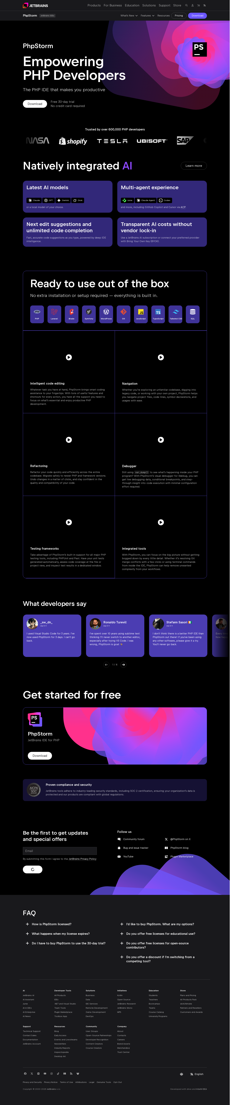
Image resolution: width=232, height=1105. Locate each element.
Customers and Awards (191, 1012)
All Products (60, 995)
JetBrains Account (32, 1044)
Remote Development (97, 1008)
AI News (27, 1016)
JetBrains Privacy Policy (82, 859)
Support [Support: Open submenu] (164, 5)
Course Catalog (156, 1012)
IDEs (56, 999)
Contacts (121, 1035)
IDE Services (92, 1004)
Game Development (96, 1012)
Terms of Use (66, 1082)
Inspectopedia (61, 1052)
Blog (56, 1031)
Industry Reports (62, 1048)
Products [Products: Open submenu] (94, 5)
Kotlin (119, 995)
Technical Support (31, 1031)
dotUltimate (186, 1004)
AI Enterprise (29, 1012)
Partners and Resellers (190, 1008)
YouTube (128, 856)
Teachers (153, 999)
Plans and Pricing (188, 995)
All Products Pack (188, 999)
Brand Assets (123, 1044)
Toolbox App (60, 1016)
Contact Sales (29, 1035)
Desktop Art (60, 1056)
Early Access (60, 1035)
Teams (152, 1008)
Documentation (30, 1039)
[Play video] (69, 357)
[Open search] (186, 5)
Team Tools (60, 1008)
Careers (121, 1039)
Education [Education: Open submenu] (132, 5)
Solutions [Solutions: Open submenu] (149, 5)
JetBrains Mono (124, 1008)
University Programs (158, 1016)
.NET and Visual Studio (65, 1004)
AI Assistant (28, 999)
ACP (183, 207)
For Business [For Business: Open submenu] (113, 5)
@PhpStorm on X (180, 839)
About (120, 1031)
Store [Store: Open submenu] (177, 5)
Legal (91, 1082)
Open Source (123, 999)
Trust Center (123, 1052)
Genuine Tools (104, 1082)
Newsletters (60, 1044)
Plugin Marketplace (181, 856)
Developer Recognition (97, 1039)
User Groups (92, 1031)
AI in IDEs (27, 1008)
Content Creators (94, 1044)
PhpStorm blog (179, 847)
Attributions (81, 1082)
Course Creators (94, 1048)
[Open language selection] (204, 5)
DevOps (89, 1016)
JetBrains (51, 1089)
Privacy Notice (51, 1082)
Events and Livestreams (65, 1039)
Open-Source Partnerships (98, 1035)
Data (88, 999)
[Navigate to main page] (35, 5)
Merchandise (123, 1048)
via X (42, 626)
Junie (25, 1004)
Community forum (133, 839)
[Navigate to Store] (198, 5)
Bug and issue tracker (135, 847)
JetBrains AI (28, 995)
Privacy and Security (32, 1082)
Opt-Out (117, 1082)
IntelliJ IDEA (201, 1089)
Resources (163, 15)
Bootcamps (154, 1004)
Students (153, 995)
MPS (119, 1012)
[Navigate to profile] (192, 5)
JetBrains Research (126, 1004)
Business (90, 995)
